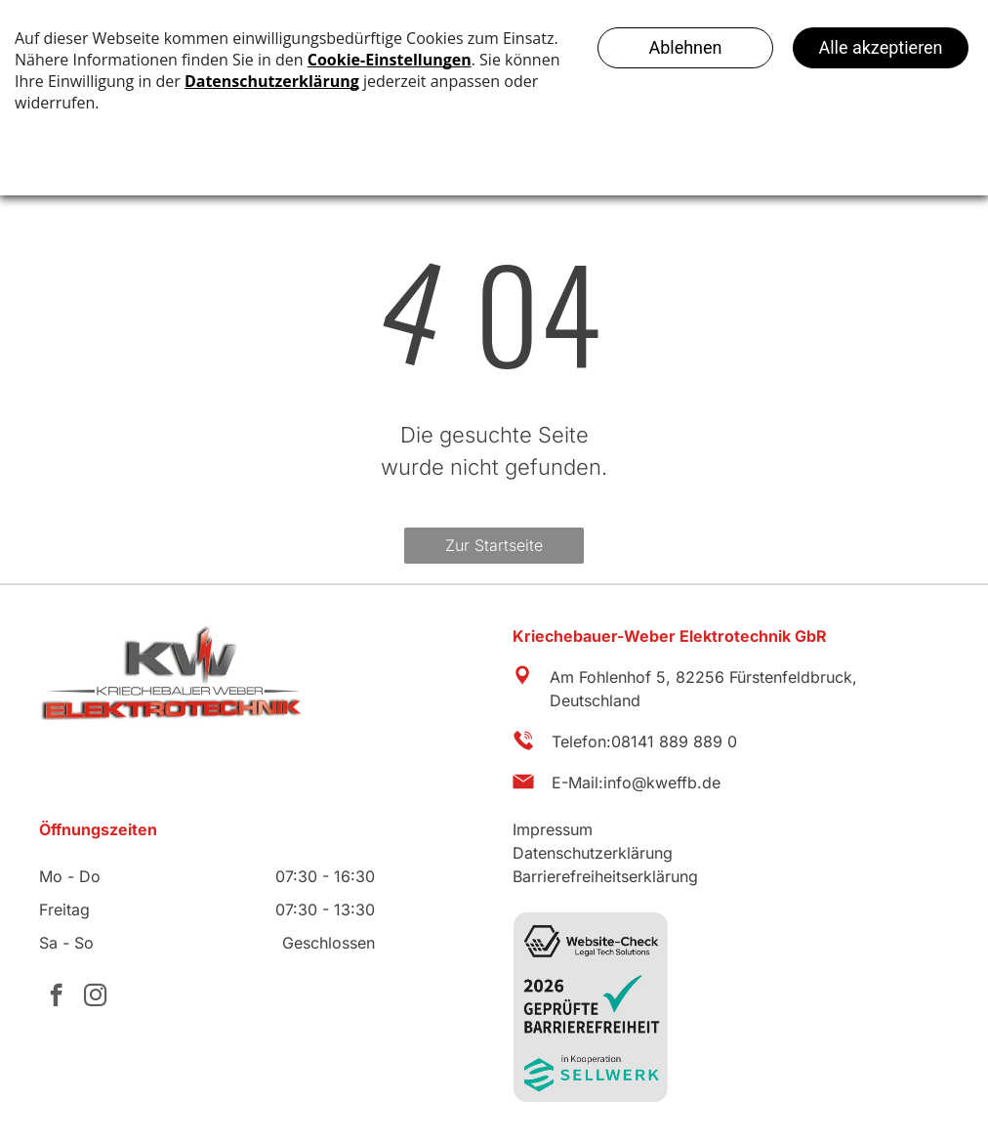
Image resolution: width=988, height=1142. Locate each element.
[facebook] (56, 997)
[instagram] (95, 997)
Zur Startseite (494, 545)
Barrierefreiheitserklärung (605, 876)
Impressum (553, 829)
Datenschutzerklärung (593, 853)
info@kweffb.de (661, 782)
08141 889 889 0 (674, 741)
